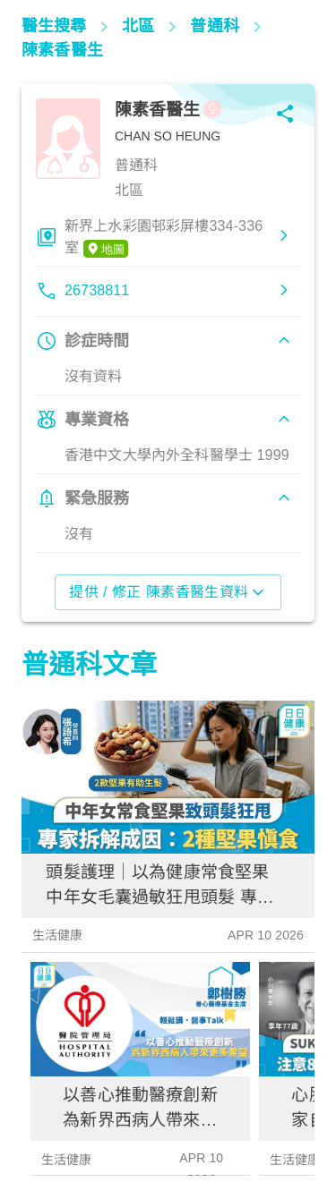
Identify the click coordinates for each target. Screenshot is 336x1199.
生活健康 (57, 935)
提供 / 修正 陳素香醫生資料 (168, 592)
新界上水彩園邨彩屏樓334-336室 (164, 238)
